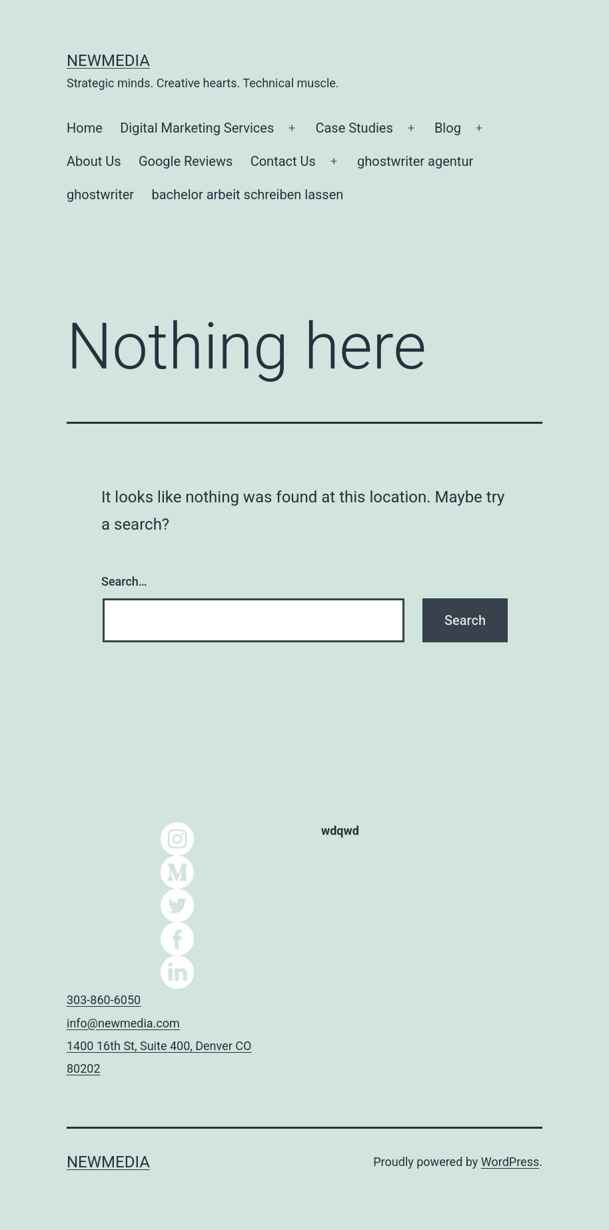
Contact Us (283, 161)
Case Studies (353, 128)
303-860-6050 (104, 1000)
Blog (447, 128)
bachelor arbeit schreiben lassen (248, 195)
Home (85, 128)
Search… (124, 581)
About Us (94, 161)
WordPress (510, 1162)
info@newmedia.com (123, 1023)
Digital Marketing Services (197, 128)
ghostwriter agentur (415, 161)
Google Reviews (186, 161)
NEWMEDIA (108, 60)
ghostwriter (100, 195)
